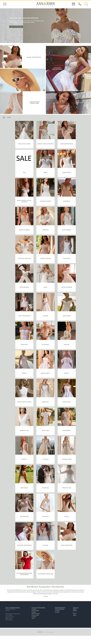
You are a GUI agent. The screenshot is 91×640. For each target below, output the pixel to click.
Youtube (74, 615)
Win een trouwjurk (35, 615)
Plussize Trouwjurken (36, 613)
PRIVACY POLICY (8, 618)
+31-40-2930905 (8, 615)
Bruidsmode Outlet (35, 610)
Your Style (7, 610)
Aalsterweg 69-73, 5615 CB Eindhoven (12, 613)
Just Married (57, 610)
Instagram (75, 610)
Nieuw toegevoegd (16, 26)
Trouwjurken (34, 609)
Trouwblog (57, 612)
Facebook (74, 609)
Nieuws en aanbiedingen (59, 609)
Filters (9, 117)
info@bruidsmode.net (9, 616)
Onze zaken (34, 616)
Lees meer (45, 596)
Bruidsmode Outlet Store (10, 609)
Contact (33, 618)
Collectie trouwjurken (23, 18)
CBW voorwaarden (9, 619)
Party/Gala (34, 612)
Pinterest (74, 613)
